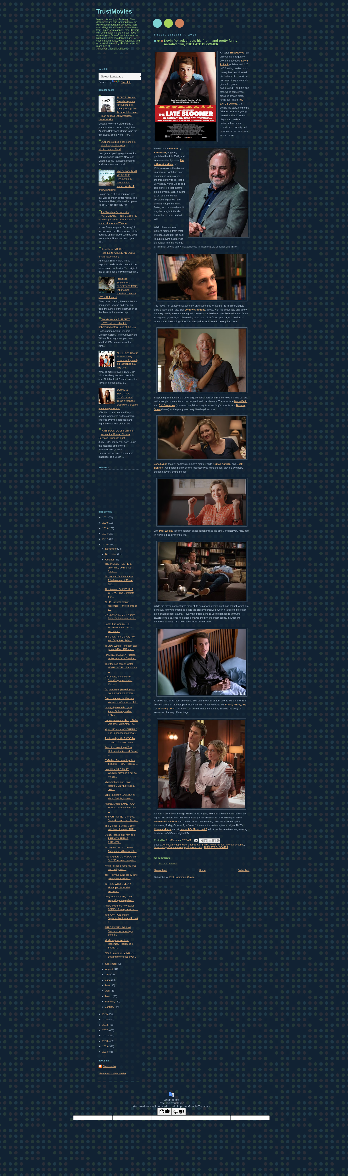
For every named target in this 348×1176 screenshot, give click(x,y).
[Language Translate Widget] (121, 76)
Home (202, 870)
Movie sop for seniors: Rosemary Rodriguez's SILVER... (119, 944)
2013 (105, 1025)
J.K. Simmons (167, 405)
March (109, 996)
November (111, 554)
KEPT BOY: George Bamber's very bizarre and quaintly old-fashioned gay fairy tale (127, 360)
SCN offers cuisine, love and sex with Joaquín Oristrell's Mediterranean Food (117, 145)
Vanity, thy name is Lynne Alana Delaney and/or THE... (118, 711)
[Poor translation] (179, 1111)
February (110, 1001)
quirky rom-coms (193, 847)
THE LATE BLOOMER (216, 847)
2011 (105, 1035)
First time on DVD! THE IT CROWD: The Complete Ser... (119, 593)
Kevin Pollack (217, 844)
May (108, 985)
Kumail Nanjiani (222, 464)
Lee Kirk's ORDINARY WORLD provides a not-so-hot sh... (121, 773)
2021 (105, 517)
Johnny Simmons (195, 309)
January (110, 1007)
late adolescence (235, 844)
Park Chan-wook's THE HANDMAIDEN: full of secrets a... (118, 628)
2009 (105, 1046)
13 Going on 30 (166, 708)
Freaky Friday (233, 704)
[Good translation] (164, 1111)
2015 (105, 1014)
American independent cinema (179, 844)
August (109, 969)
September (111, 963)
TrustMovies (237, 52)
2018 (105, 533)
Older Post (243, 870)
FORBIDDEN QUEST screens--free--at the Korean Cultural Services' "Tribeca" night (117, 434)
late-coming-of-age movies (168, 847)
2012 (105, 1030)
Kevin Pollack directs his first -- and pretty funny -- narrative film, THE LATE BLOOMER (202, 42)
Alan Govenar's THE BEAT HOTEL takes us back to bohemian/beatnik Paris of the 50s (117, 323)
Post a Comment (167, 863)
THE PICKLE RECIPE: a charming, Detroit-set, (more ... (118, 567)
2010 (105, 1041)
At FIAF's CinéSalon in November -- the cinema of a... (121, 606)
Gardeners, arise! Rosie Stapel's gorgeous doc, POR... (119, 680)
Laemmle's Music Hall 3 (193, 829)
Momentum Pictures (166, 821)
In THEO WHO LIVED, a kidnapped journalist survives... (118, 888)
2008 (105, 1051)
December (111, 548)
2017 (105, 539)
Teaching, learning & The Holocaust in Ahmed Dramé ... (121, 751)
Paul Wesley (166, 530)
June (108, 980)
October (110, 559)
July (107, 974)
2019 (105, 528)
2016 (105, 544)
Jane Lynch (160, 464)
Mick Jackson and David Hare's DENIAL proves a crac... (120, 786)
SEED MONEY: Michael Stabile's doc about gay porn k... (119, 931)
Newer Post (160, 870)
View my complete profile (112, 1073)
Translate (121, 82)
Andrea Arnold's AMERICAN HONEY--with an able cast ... (120, 807)
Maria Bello (240, 401)
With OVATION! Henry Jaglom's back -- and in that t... (121, 918)
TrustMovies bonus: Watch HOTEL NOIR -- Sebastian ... (121, 668)
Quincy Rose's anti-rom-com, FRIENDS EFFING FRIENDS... (120, 838)
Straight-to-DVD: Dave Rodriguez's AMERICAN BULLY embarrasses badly (117, 253)
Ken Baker (160, 152)
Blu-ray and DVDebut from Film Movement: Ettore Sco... (119, 580)
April (108, 990)
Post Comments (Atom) (182, 877)
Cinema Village (162, 829)
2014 (105, 1019)
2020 (105, 522)
